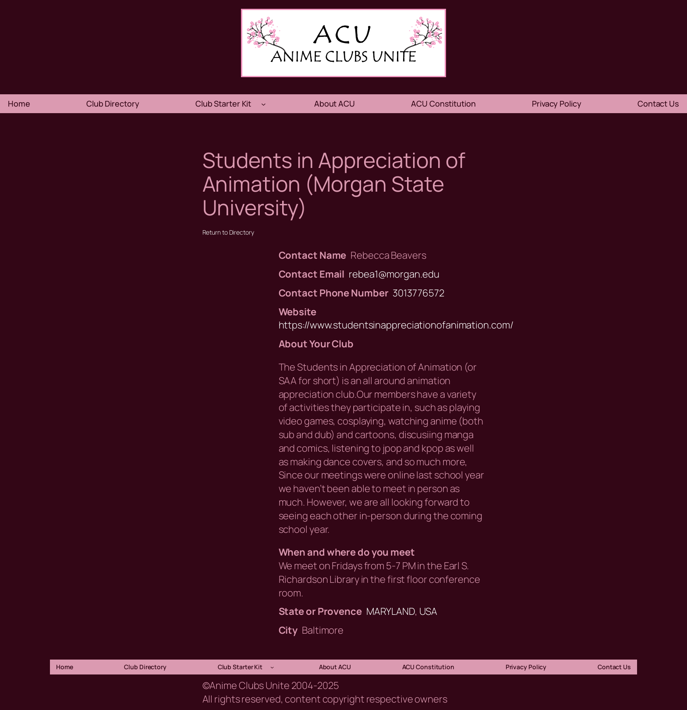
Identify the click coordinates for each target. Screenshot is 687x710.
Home (19, 103)
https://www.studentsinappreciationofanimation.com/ (396, 325)
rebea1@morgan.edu (394, 274)
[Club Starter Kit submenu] (263, 103)
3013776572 (418, 293)
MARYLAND (390, 611)
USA (428, 611)
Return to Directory (228, 232)
